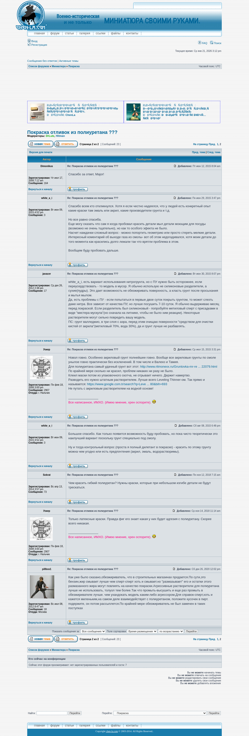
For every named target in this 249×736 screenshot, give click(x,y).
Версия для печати (40, 152)
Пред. (212, 144)
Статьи (69, 33)
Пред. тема (198, 152)
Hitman (60, 135)
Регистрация (37, 44)
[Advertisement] (124, 85)
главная (39, 33)
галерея (84, 33)
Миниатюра (59, 66)
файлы (115, 33)
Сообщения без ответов (42, 60)
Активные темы (68, 60)
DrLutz (50, 135)
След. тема (213, 152)
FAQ (202, 43)
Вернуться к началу (40, 189)
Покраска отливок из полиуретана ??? (72, 132)
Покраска (74, 66)
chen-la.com (112, 731)
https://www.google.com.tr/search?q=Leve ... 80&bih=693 (127, 384)
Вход (32, 41)
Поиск (215, 43)
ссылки (101, 33)
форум (54, 33)
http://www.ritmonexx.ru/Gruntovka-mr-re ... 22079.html (178, 366)
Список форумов (38, 66)
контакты (132, 33)
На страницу (200, 144)
